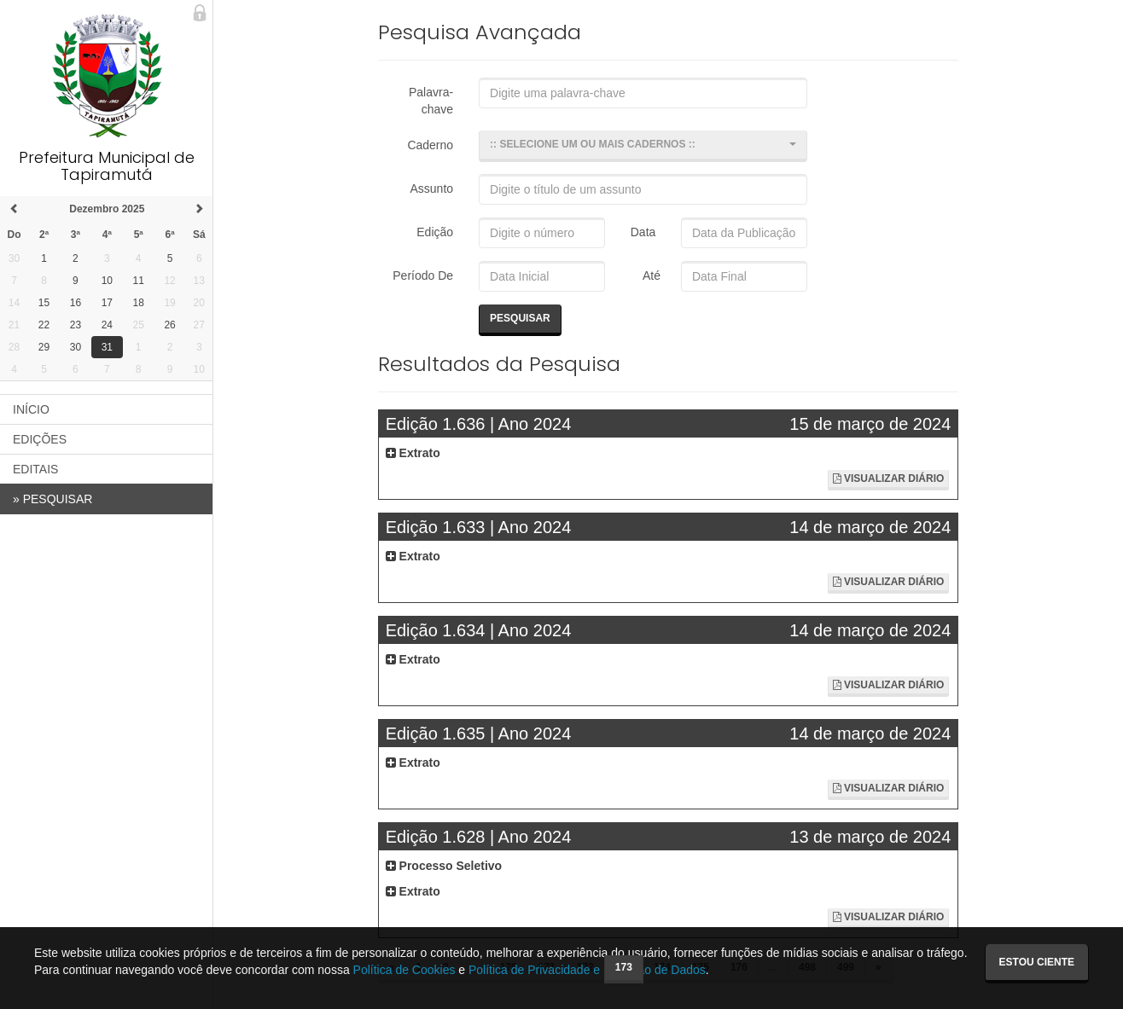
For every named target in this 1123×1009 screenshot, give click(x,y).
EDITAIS (35, 469)
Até (649, 275)
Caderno (430, 145)
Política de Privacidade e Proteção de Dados (587, 970)
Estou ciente (1036, 962)
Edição (434, 232)
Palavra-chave (431, 100)
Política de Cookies (404, 970)
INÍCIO (31, 409)
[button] (643, 145)
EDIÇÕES (40, 439)
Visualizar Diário (889, 478)
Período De (423, 275)
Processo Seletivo (444, 866)
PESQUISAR (52, 499)
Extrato (413, 453)
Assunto (432, 188)
